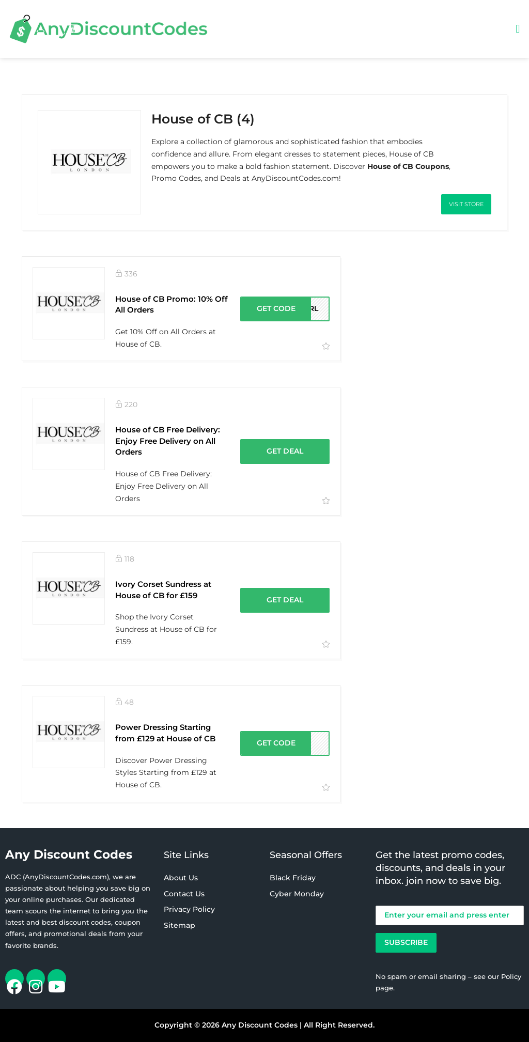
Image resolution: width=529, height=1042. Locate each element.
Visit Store (466, 204)
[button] (518, 28)
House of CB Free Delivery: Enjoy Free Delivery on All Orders (167, 441)
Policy (511, 976)
